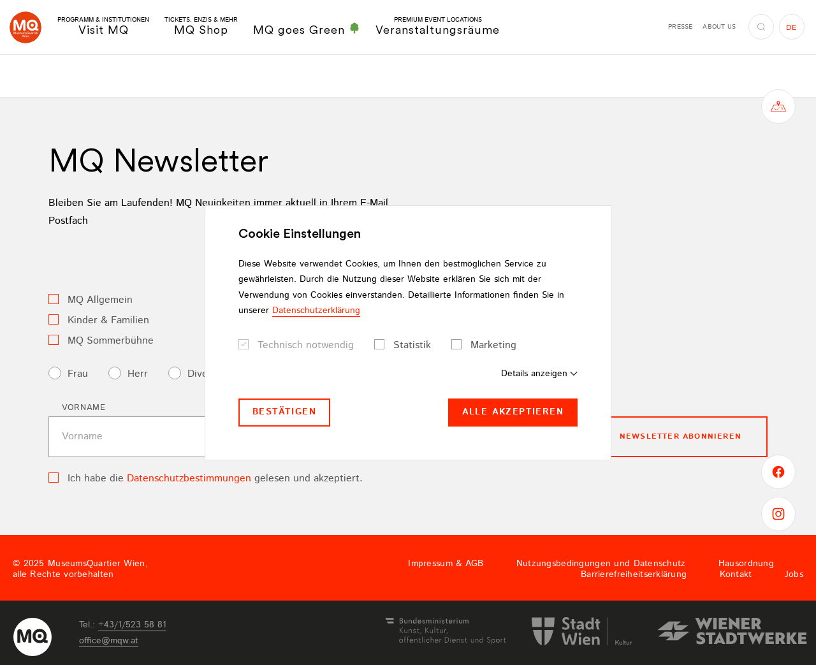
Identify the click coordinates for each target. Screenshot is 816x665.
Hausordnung (746, 563)
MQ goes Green (306, 29)
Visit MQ (103, 26)
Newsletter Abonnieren (680, 436)
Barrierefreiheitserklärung (634, 574)
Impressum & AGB (445, 563)
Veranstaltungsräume (437, 26)
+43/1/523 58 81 (132, 624)
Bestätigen (284, 412)
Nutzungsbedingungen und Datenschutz (601, 563)
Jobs (794, 574)
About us (719, 27)
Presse (680, 27)
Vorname (84, 408)
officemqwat (108, 640)
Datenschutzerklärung (316, 310)
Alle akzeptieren (513, 412)
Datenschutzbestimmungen (189, 478)
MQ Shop (201, 26)
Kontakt (736, 574)
